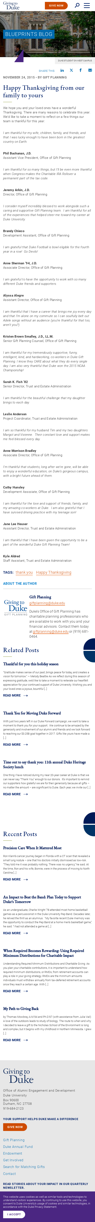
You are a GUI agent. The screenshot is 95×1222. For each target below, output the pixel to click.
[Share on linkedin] (62, 70)
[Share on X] (71, 70)
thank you (24, 572)
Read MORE (12, 695)
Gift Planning (14, 1140)
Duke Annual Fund (18, 1147)
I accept (14, 1214)
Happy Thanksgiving (53, 572)
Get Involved (13, 1160)
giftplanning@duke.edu (47, 603)
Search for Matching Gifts (24, 1167)
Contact (9, 1174)
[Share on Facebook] (80, 70)
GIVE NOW (56, 5)
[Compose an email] (90, 70)
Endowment (12, 1153)
